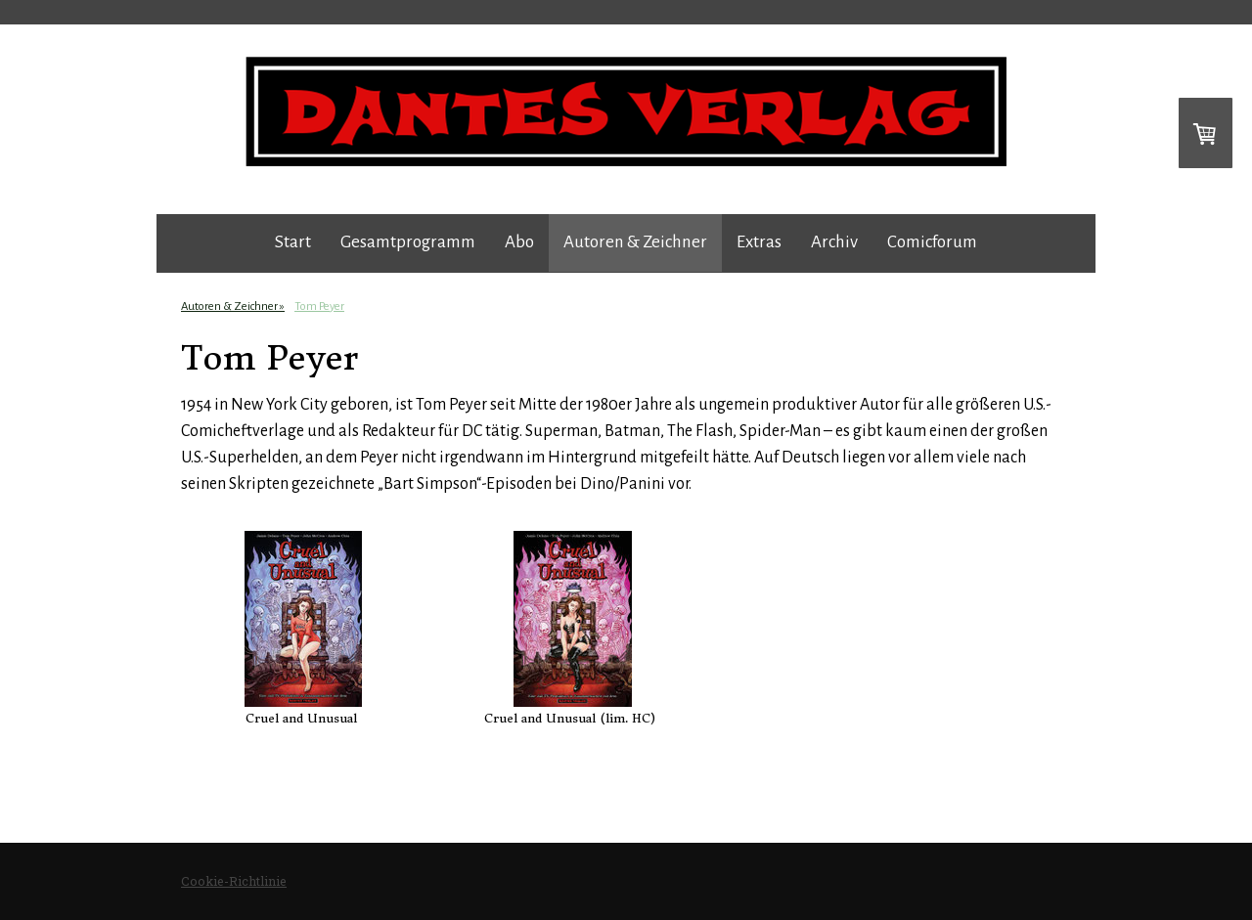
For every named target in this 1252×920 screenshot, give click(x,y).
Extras (759, 242)
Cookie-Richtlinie (234, 881)
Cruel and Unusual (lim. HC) (569, 718)
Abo (519, 242)
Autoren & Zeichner (635, 242)
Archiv (834, 242)
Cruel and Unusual (301, 718)
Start (293, 242)
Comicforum (932, 242)
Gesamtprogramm (407, 242)
